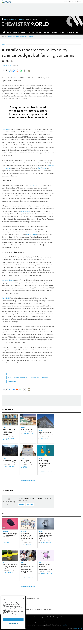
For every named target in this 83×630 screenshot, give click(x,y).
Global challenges (66, 617)
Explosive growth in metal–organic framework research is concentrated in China (45, 567)
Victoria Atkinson (7, 541)
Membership (78, 1)
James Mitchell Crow (27, 434)
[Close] (23, 598)
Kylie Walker (25, 211)
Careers (23, 427)
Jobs (17, 36)
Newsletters (11, 36)
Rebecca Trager (46, 471)
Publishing (64, 1)
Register (13, 19)
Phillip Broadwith (25, 466)
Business (5, 562)
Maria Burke (7, 65)
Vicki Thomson (31, 234)
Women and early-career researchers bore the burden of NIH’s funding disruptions (44, 463)
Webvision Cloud (78, 628)
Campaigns (41, 617)
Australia (19, 374)
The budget (6, 129)
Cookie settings (13, 623)
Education (71, 1)
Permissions (47, 609)
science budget (34, 377)
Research (5, 531)
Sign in (21, 504)
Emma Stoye (45, 438)
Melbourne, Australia (27, 429)
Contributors (31, 598)
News (3, 44)
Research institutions (20, 377)
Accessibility (38, 609)
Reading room (23, 36)
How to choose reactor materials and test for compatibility (10, 566)
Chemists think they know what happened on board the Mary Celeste (45, 536)
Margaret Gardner (8, 280)
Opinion (23, 458)
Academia (10, 374)
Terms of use (29, 609)
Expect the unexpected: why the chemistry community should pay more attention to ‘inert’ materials (27, 569)
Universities (45, 377)
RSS (38, 598)
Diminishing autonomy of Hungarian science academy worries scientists (9, 432)
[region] (13, 612)
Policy (9, 377)
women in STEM (12, 381)
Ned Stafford (10, 466)
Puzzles (31, 36)
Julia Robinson (28, 577)
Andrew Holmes (34, 185)
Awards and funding (52, 617)
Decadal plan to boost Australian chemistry (9, 461)
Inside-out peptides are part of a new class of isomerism (10, 535)
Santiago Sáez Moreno (9, 439)
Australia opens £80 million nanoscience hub (46, 433)
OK (13, 619)
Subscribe (21, 19)
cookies (64, 625)
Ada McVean (27, 544)
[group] (77, 32)
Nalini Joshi (6, 298)
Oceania (45, 374)
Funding (27, 374)
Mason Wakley (46, 542)
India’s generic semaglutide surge (26, 461)
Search (47, 19)
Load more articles (28, 480)
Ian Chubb (42, 168)
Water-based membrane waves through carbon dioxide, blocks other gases (27, 537)
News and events (30, 617)
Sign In (6, 19)
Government (36, 374)
